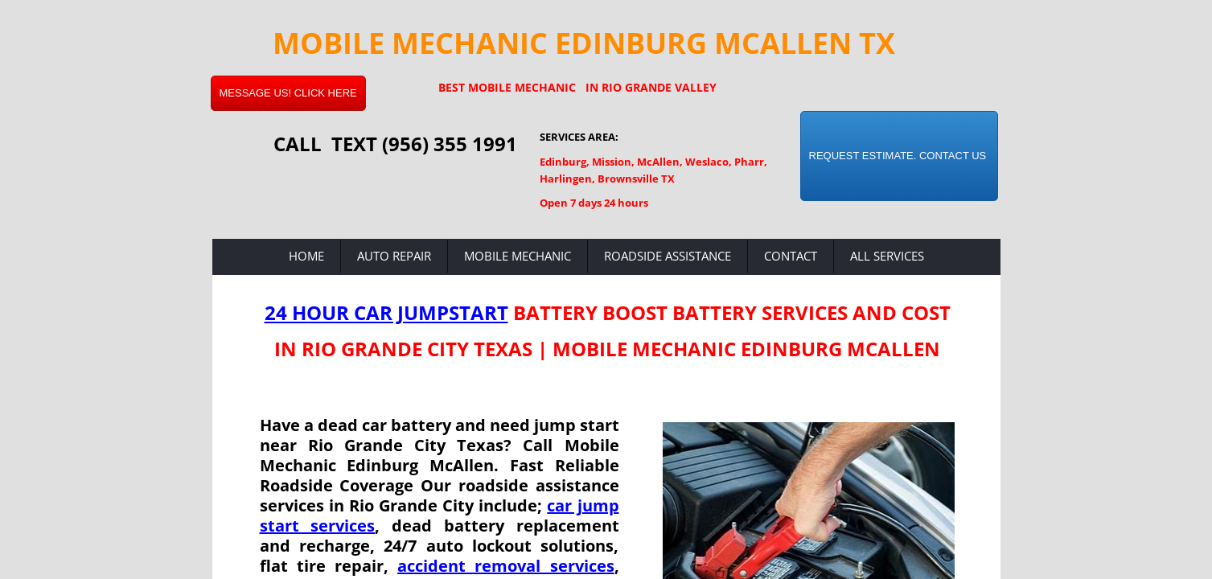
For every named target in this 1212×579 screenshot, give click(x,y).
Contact (790, 256)
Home (306, 256)
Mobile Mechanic (517, 256)
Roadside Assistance (667, 256)
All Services (887, 256)
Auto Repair (394, 256)
